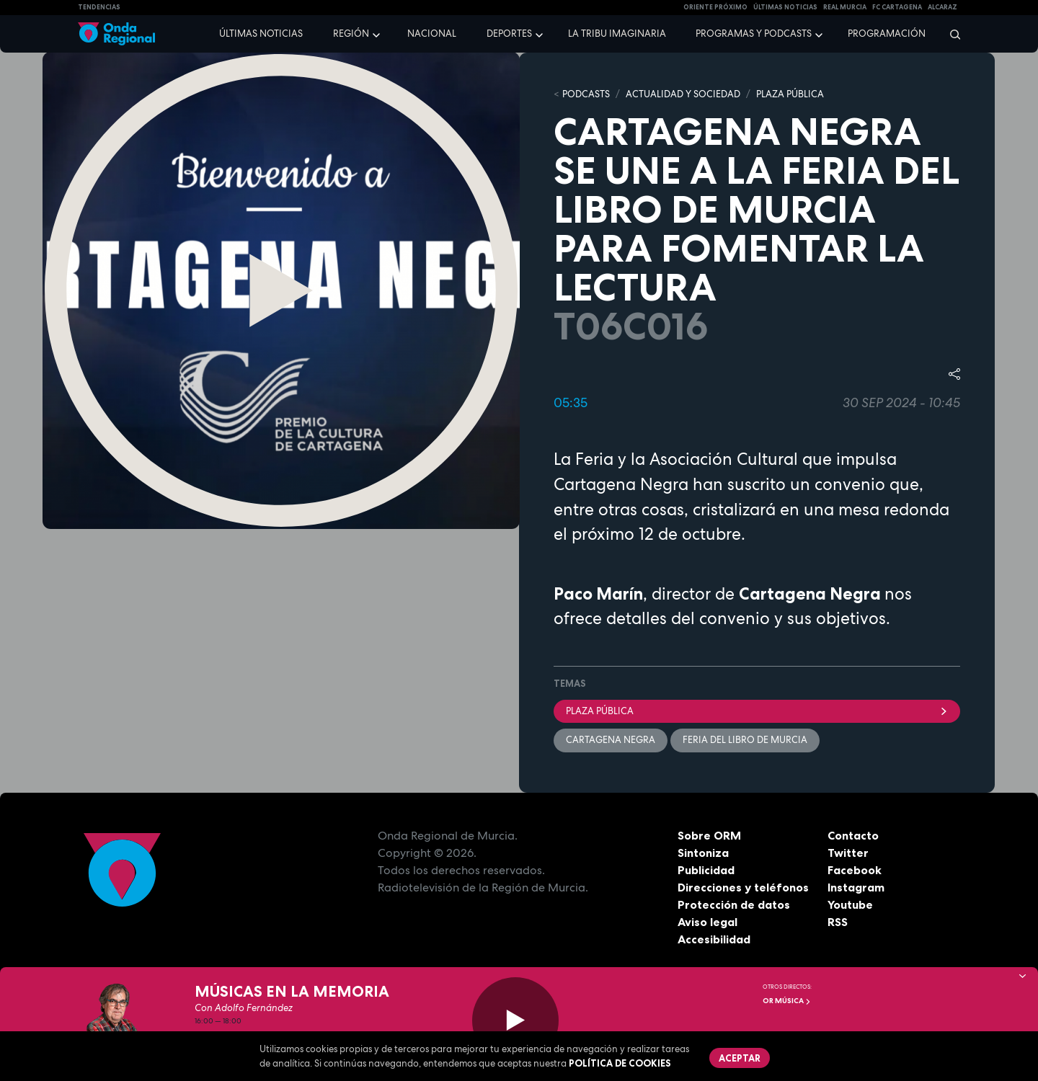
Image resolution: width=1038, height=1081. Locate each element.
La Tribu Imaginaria (617, 33)
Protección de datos (734, 904)
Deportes (509, 33)
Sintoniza (703, 852)
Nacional (431, 33)
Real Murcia (844, 7)
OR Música (787, 1000)
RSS (838, 922)
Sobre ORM (709, 835)
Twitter (848, 852)
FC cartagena (897, 7)
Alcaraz (942, 7)
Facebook (855, 870)
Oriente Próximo (715, 7)
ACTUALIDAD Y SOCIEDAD (683, 94)
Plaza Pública (757, 711)
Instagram (856, 887)
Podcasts (586, 94)
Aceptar (739, 1058)
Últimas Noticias (785, 7)
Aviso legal (707, 922)
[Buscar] (950, 34)
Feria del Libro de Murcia (745, 740)
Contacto (853, 835)
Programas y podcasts (754, 33)
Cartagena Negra (610, 740)
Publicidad (706, 870)
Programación (887, 33)
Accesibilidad (714, 939)
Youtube (850, 904)
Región (351, 33)
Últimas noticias (261, 33)
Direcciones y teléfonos (743, 887)
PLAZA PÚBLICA (790, 94)
